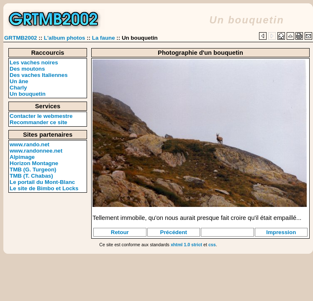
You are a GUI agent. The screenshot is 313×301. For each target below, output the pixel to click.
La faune (103, 38)
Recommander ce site (38, 122)
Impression (281, 232)
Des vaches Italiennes (39, 75)
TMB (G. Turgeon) (33, 169)
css (212, 244)
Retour (120, 232)
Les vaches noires (34, 62)
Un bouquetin (28, 94)
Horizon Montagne (34, 163)
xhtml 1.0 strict (186, 244)
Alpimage (22, 157)
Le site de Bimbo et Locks (44, 188)
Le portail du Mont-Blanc (42, 182)
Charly (18, 87)
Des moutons (27, 69)
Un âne (19, 81)
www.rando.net (29, 144)
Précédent (173, 232)
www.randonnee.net (36, 151)
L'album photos (64, 38)
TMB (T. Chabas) (31, 176)
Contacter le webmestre (41, 116)
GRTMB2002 (20, 38)
